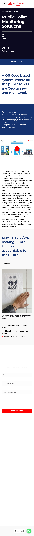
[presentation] (17, 401)
